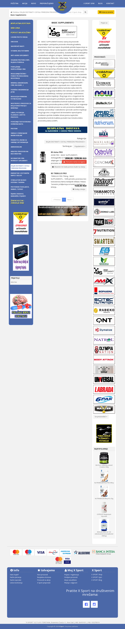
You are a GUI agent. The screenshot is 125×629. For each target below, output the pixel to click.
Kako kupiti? (14, 575)
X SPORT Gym (96, 577)
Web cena (15, 28)
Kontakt (110, 3)
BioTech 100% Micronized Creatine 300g (104, 466)
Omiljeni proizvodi (70, 577)
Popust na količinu (21, 32)
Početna (14, 3)
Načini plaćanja (15, 577)
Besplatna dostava (20, 23)
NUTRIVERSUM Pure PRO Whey (104, 483)
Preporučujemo (46, 3)
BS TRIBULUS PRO (59, 173)
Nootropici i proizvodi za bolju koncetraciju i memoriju (21, 105)
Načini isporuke (15, 580)
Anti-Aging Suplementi (20, 55)
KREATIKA (14, 282)
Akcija (24, 3)
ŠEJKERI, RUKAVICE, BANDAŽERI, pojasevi (18, 195)
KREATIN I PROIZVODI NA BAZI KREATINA (19, 153)
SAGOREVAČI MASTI (17, 46)
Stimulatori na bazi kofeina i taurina (18, 181)
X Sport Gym (89, 3)
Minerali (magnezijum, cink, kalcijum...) (19, 84)
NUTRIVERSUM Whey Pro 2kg (104, 499)
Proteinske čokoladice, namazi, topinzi (20, 188)
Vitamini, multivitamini (20, 51)
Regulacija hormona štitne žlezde (19, 98)
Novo (33, 3)
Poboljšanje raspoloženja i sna (18, 68)
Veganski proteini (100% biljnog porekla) (20, 61)
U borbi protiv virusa (19, 37)
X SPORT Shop (96, 574)
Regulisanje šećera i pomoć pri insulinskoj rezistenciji (19, 76)
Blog (100, 3)
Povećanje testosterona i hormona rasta (21, 123)
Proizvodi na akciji (43, 580)
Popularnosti (79, 146)
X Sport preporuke (44, 583)
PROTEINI (14, 129)
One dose (14, 42)
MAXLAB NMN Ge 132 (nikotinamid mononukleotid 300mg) (104, 534)
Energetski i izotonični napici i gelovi (20, 174)
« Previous (57, 200)
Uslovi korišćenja (16, 583)
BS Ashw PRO (57, 152)
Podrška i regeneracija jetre (20, 91)
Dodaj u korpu (79, 189)
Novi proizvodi (42, 575)
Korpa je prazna (106, 12)
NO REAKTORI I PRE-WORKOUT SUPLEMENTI (19, 159)
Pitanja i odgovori (70, 583)
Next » (69, 200)
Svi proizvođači (101, 416)
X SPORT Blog (96, 580)
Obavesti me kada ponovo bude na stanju (68, 167)
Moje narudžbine (70, 580)
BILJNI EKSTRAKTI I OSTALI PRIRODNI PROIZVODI (39, 12)
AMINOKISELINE (16, 147)
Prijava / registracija (71, 575)
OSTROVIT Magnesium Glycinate (104, 515)
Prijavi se (104, 23)
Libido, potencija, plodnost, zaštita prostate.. (18, 115)
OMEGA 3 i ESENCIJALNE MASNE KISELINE (19, 134)
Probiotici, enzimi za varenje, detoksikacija (19, 141)
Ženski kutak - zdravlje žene (18, 201)
